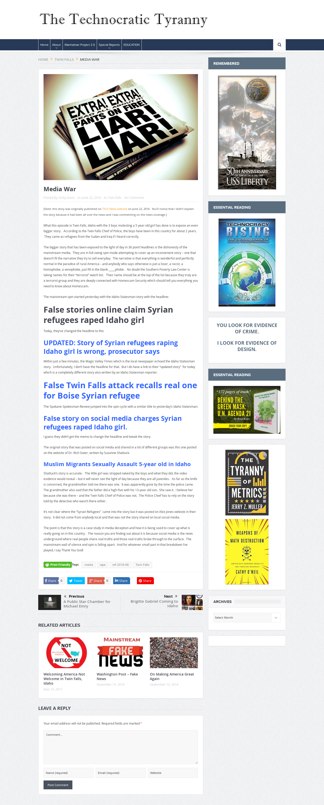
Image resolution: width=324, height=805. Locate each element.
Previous (74, 596)
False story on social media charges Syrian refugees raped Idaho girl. (113, 422)
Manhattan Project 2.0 (80, 45)
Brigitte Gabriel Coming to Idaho (154, 603)
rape (103, 565)
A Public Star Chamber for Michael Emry (87, 604)
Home (44, 45)
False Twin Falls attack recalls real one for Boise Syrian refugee (120, 390)
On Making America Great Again (172, 676)
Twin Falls (115, 197)
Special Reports (109, 45)
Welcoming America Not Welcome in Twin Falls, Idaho (64, 679)
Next (170, 596)
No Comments (134, 197)
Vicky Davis (67, 197)
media (89, 565)
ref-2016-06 (120, 565)
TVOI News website (114, 209)
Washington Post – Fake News (117, 676)
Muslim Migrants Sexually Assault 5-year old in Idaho (117, 464)
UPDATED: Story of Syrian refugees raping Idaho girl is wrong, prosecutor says (111, 347)
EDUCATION (132, 45)
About (56, 45)
